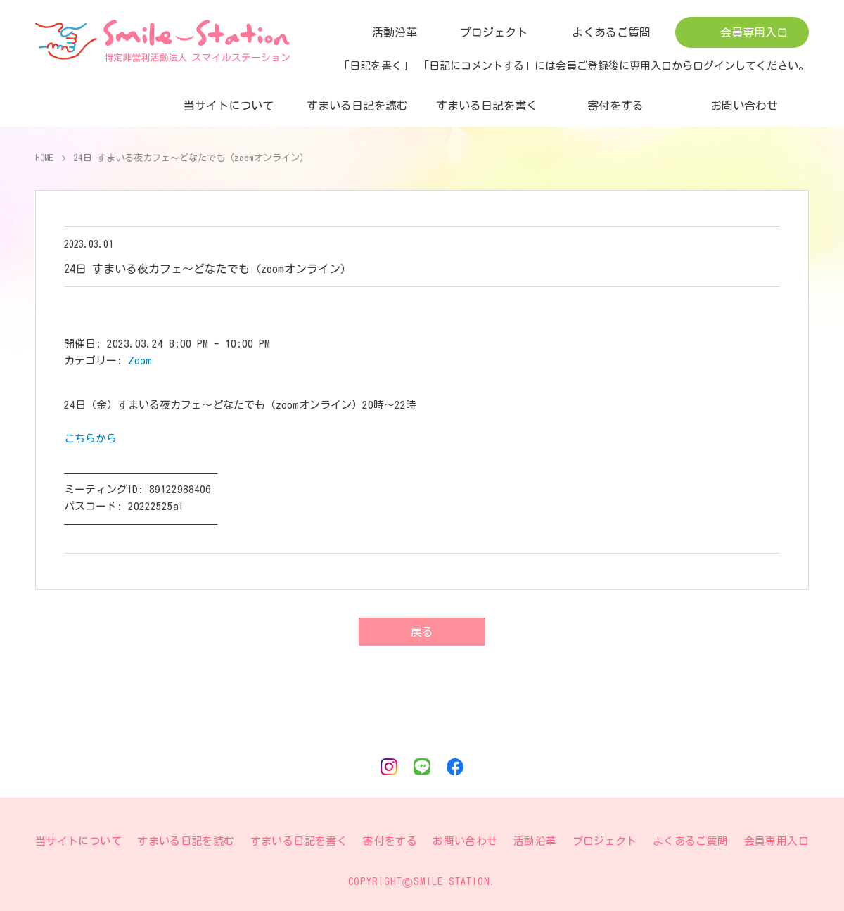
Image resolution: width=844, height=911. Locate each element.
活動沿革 (394, 32)
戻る (422, 631)
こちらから (90, 438)
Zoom (140, 360)
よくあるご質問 (611, 32)
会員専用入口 (754, 32)
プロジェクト (494, 32)
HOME (45, 158)
